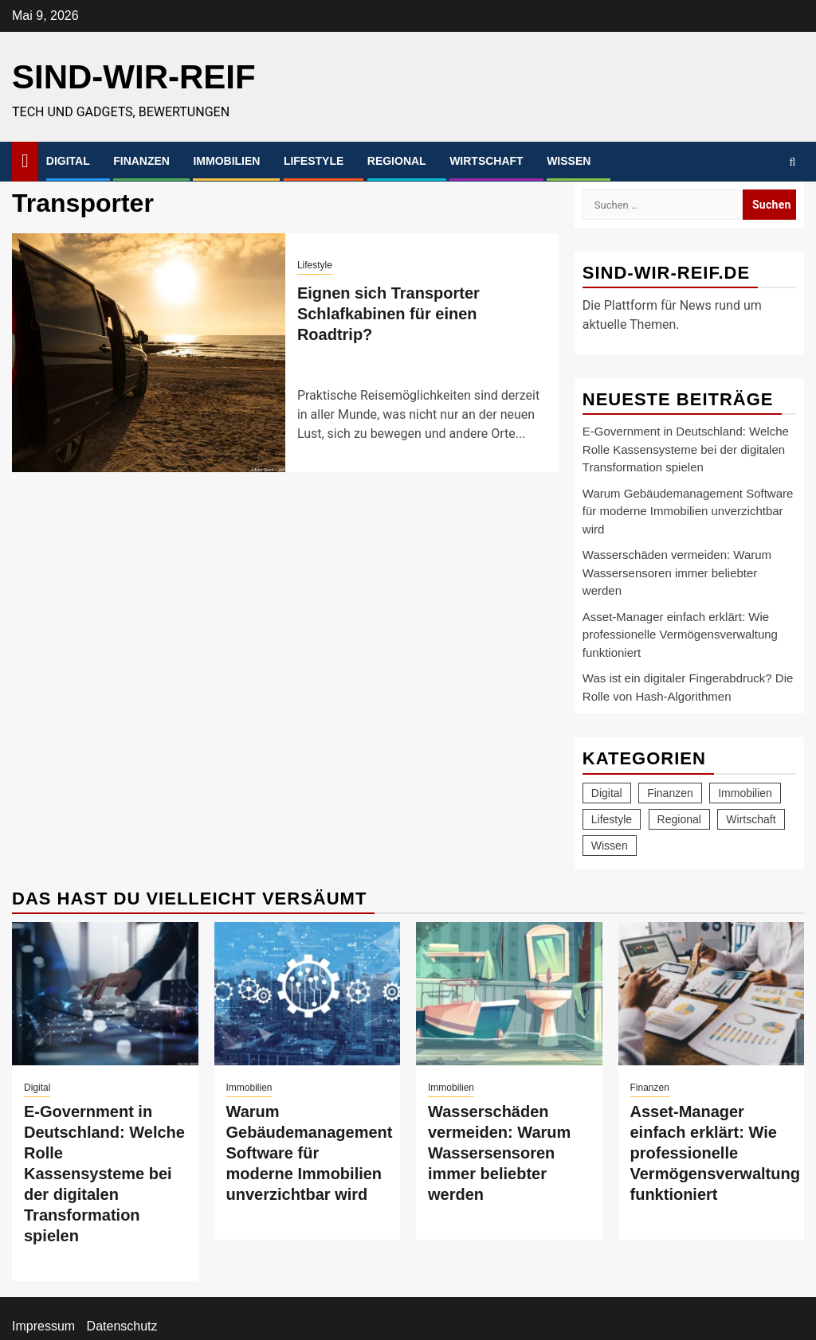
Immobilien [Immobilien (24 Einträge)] (745, 793)
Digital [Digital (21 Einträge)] (606, 793)
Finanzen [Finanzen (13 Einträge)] (670, 793)
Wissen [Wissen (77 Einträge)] (609, 845)
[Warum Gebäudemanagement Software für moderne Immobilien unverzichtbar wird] (307, 993)
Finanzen (141, 160)
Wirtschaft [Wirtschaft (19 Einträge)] (750, 819)
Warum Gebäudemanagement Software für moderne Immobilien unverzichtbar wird (688, 511)
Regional (396, 160)
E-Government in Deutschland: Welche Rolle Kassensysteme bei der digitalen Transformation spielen (686, 449)
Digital (68, 160)
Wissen (568, 160)
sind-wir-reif (134, 77)
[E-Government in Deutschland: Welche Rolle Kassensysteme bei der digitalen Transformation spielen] (105, 993)
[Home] (25, 160)
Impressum (43, 1326)
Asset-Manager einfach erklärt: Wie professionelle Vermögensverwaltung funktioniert (680, 634)
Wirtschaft (486, 160)
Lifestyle (313, 160)
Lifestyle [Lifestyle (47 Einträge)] (611, 819)
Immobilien (226, 160)
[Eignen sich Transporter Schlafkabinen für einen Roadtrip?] (148, 352)
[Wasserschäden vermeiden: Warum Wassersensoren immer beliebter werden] (509, 993)
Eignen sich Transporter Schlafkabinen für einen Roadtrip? (388, 313)
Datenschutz (122, 1326)
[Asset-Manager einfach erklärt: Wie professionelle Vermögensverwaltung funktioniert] (711, 993)
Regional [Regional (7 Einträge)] (679, 819)
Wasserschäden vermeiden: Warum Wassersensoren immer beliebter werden (677, 572)
